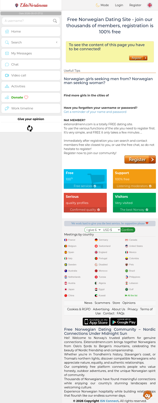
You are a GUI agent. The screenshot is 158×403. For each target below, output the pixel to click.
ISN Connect (109, 401)
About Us (118, 309)
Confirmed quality (85, 210)
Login (119, 5)
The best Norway (134, 210)
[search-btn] (55, 21)
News (88, 303)
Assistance (147, 395)
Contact (108, 313)
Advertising (101, 309)
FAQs (120, 313)
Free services (85, 186)
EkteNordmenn (31, 5)
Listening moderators (134, 186)
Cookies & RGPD (79, 309)
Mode (102, 5)
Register (135, 5)
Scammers (102, 303)
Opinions (128, 303)
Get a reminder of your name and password (95, 112)
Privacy (133, 309)
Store (116, 303)
